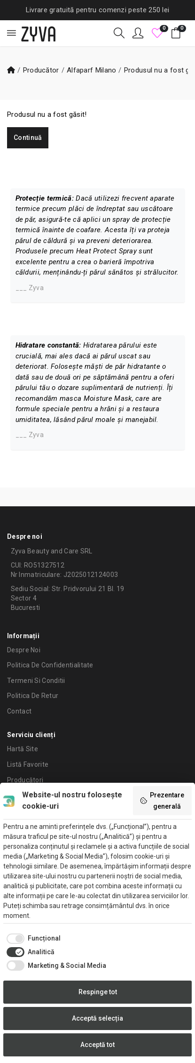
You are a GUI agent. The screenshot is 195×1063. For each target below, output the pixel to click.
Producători (25, 780)
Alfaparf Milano (92, 70)
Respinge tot (97, 992)
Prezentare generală (162, 800)
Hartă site (22, 749)
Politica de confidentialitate (50, 665)
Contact (19, 711)
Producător (41, 70)
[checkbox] (32, 938)
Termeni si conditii (36, 680)
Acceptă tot (97, 1044)
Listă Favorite (27, 764)
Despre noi (23, 650)
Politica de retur (32, 695)
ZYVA (38, 33)
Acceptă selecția (97, 1018)
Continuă (28, 137)
